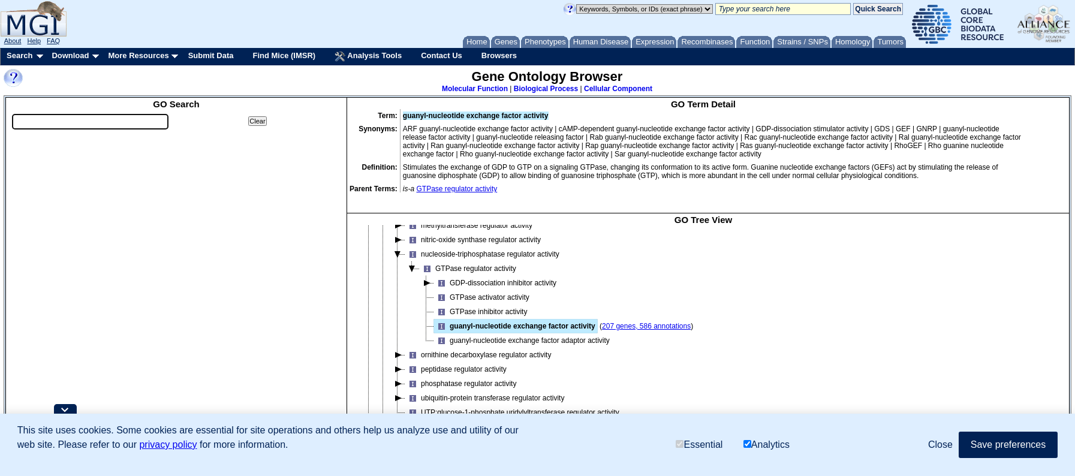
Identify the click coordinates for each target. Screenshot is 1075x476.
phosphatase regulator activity (460, 383)
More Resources (138, 55)
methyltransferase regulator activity (468, 225)
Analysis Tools (368, 56)
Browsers (499, 55)
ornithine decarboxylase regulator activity (478, 355)
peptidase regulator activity (456, 369)
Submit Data (211, 55)
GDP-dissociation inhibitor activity (495, 283)
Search (19, 55)
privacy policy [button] (168, 444)
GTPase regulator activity (457, 189)
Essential (699, 444)
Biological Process (546, 89)
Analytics (766, 444)
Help (34, 40)
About (13, 40)
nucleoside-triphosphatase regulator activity (482, 254)
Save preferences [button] (1008, 444)
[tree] (703, 333)
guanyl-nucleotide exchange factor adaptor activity (522, 340)
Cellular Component (618, 89)
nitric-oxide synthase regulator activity (473, 240)
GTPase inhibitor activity (480, 312)
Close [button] (940, 444)
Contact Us (441, 55)
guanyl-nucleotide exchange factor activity (514, 326)
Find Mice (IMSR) (283, 55)
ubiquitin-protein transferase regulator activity (484, 398)
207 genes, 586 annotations (646, 326)
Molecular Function (475, 89)
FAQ (53, 40)
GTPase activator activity (481, 297)
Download (70, 55)
